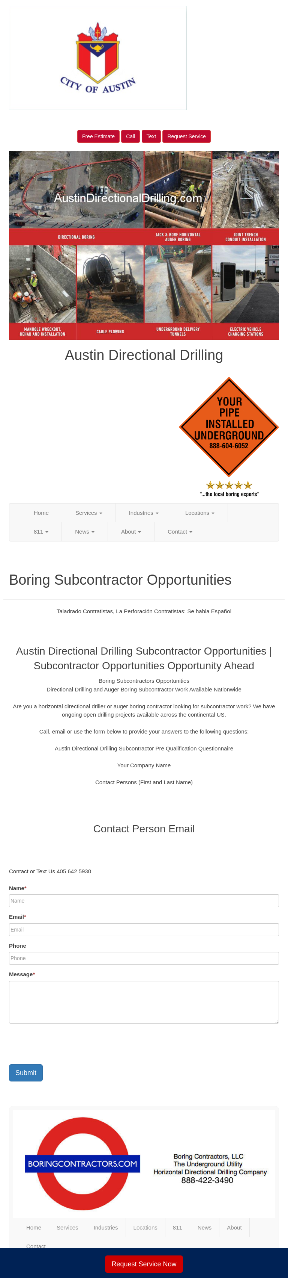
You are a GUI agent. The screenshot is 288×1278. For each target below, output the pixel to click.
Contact (180, 531)
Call (130, 136)
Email (17, 917)
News (84, 531)
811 (41, 531)
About (131, 531)
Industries (144, 513)
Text (151, 136)
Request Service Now (143, 1264)
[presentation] (66, 1044)
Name (18, 888)
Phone (17, 945)
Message (22, 974)
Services (88, 513)
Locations (199, 513)
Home (41, 513)
